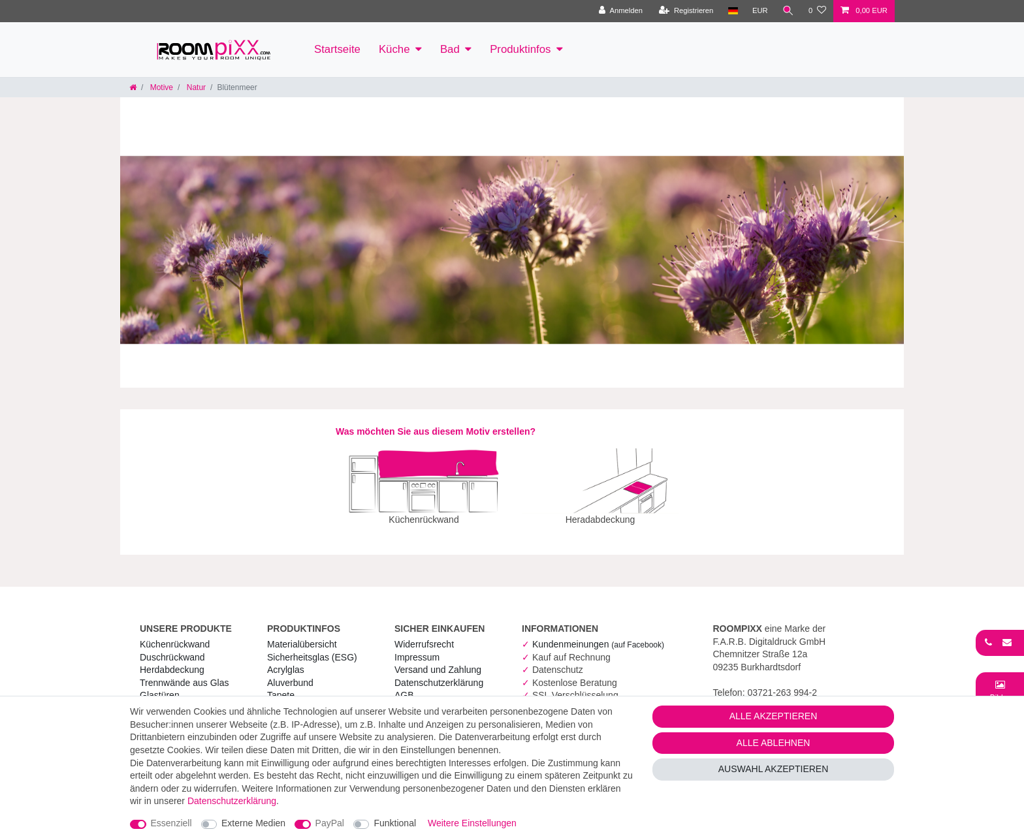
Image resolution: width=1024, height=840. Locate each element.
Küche (394, 49)
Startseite (337, 49)
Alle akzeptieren (773, 716)
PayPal (329, 823)
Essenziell (171, 823)
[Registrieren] (686, 11)
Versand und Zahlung (437, 660)
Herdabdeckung (172, 660)
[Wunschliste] (817, 11)
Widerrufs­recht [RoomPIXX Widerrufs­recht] (424, 635)
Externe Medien (253, 823)
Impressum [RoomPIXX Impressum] (417, 648)
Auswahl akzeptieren (773, 769)
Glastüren (160, 686)
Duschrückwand (172, 648)
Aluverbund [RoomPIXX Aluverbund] (290, 673)
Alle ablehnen (773, 743)
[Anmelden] (621, 11)
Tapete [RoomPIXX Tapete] (281, 686)
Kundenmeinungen (598, 635)
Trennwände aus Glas (184, 673)
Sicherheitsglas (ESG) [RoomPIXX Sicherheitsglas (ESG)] (312, 648)
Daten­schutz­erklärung (438, 673)
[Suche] (788, 11)
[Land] (732, 11)
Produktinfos (520, 49)
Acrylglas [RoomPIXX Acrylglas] (285, 660)
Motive (160, 87)
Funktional (395, 823)
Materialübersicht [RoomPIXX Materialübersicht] (302, 635)
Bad (450, 49)
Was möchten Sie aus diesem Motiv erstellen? (436, 431)
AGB (404, 686)
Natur (195, 87)
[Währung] (760, 11)
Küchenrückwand (175, 635)
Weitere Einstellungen (472, 823)
